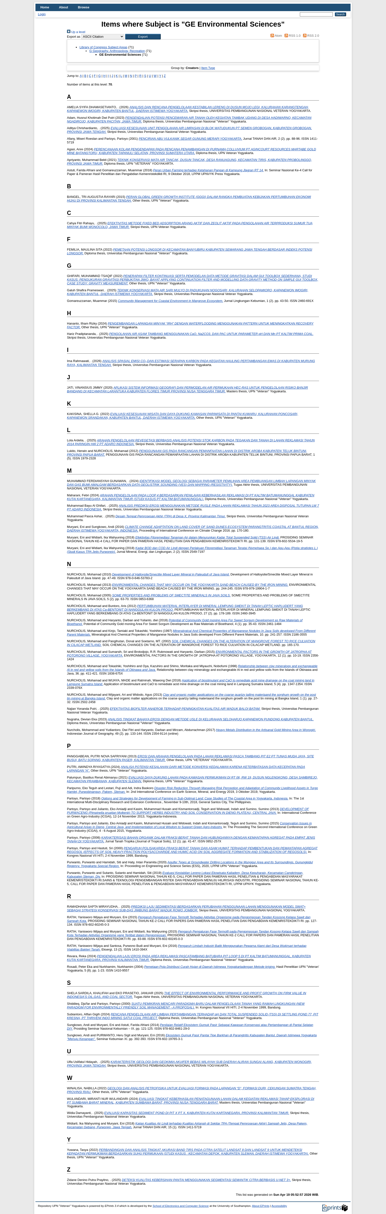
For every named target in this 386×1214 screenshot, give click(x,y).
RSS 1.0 (292, 35)
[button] (143, 36)
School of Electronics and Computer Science (181, 1205)
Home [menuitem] (44, 7)
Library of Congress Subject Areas (103, 47)
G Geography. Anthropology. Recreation (117, 51)
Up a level (76, 32)
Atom (275, 35)
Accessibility (279, 1205)
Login (42, 14)
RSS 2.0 (310, 35)
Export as (73, 36)
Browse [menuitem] (83, 7)
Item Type (208, 68)
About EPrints (260, 1205)
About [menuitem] (63, 7)
